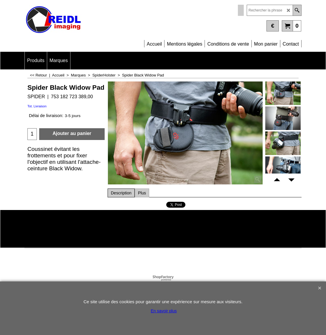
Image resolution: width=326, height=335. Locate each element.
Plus (142, 193)
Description (121, 193)
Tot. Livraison (37, 106)
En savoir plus (164, 311)
